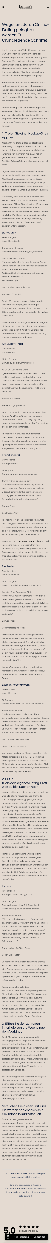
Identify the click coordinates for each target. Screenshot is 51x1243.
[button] (3, 7)
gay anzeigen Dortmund (23, 541)
